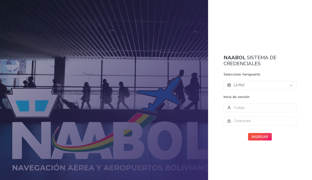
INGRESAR (260, 137)
